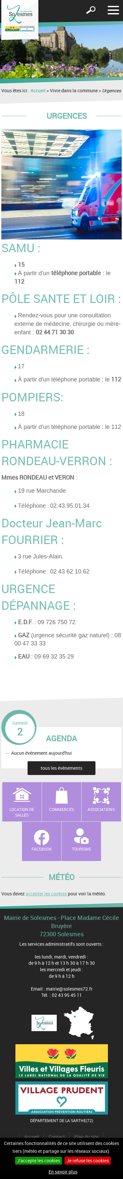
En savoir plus (63, 1172)
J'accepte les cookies (38, 1160)
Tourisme (81, 849)
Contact (57, 1137)
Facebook (41, 849)
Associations (101, 809)
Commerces (61, 809)
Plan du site (86, 1137)
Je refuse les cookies (88, 1160)
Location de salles (22, 812)
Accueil (38, 90)
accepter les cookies (46, 893)
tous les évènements (61, 768)
